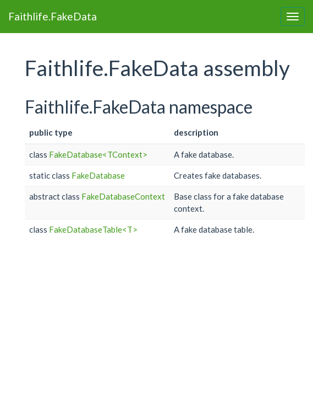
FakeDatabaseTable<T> (93, 229)
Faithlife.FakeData (52, 16)
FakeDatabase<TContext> (98, 154)
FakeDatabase (98, 175)
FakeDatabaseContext (123, 196)
